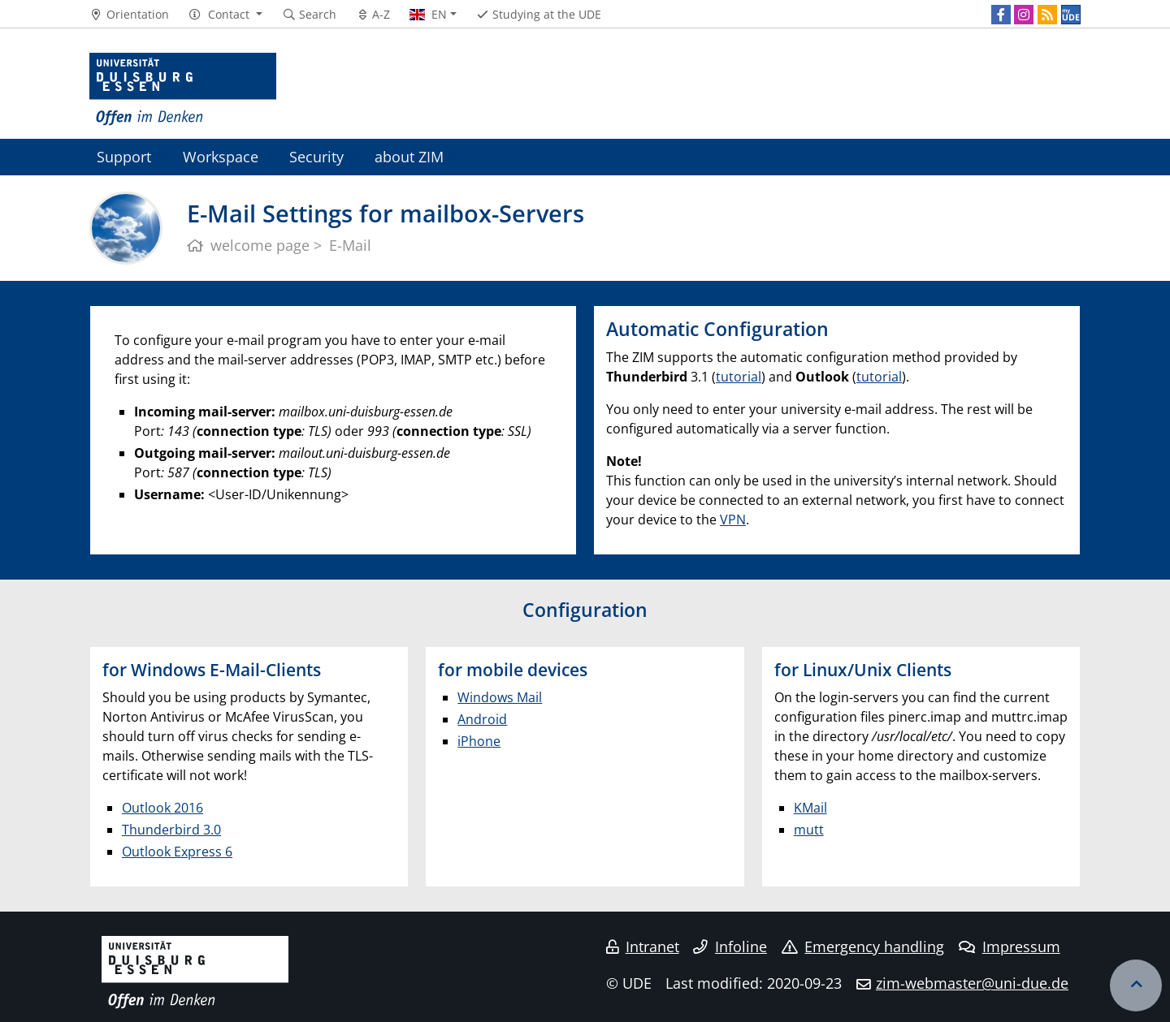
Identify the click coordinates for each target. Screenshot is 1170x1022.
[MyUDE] (1071, 14)
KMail (810, 808)
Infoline (730, 946)
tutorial (738, 377)
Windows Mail (499, 697)
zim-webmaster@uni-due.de (972, 983)
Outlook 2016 (162, 808)
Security (316, 156)
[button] (225, 14)
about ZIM (409, 156)
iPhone (478, 741)
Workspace (220, 156)
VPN (733, 519)
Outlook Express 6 (177, 851)
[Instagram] (1024, 14)
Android (482, 719)
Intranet (642, 946)
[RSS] (1047, 14)
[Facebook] (1001, 14)
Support (124, 156)
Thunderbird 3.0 (171, 830)
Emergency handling (863, 946)
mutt (809, 830)
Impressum (1009, 946)
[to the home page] (182, 90)
